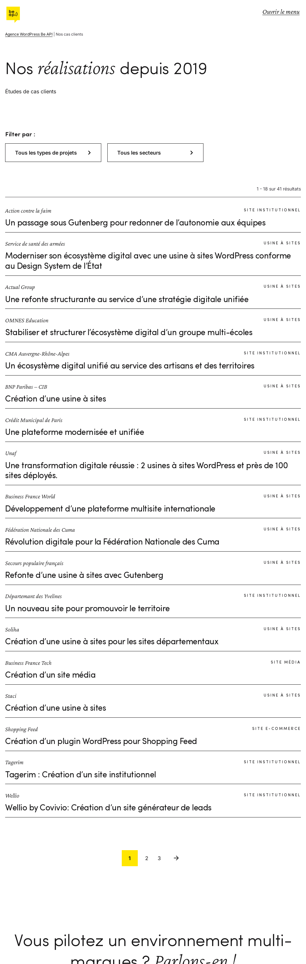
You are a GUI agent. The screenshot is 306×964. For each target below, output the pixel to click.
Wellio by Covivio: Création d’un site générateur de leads (108, 808)
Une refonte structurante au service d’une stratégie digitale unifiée (126, 300)
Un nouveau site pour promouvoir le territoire (87, 609)
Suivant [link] (176, 858)
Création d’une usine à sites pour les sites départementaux (111, 642)
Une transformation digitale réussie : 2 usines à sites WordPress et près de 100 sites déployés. (146, 471)
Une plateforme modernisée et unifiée (74, 432)
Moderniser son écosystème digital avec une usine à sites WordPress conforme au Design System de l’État (148, 261)
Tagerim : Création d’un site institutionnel (80, 775)
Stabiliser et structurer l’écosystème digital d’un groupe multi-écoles (128, 333)
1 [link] (129, 858)
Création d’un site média (50, 675)
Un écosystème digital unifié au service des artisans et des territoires (129, 366)
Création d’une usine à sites (55, 399)
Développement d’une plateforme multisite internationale (110, 509)
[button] (53, 152)
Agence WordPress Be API (29, 34)
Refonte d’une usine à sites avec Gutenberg (84, 575)
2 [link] (146, 858)
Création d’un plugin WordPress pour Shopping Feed (101, 742)
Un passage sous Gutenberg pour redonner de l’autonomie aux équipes (135, 223)
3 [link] (159, 858)
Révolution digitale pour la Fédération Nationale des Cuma (112, 542)
